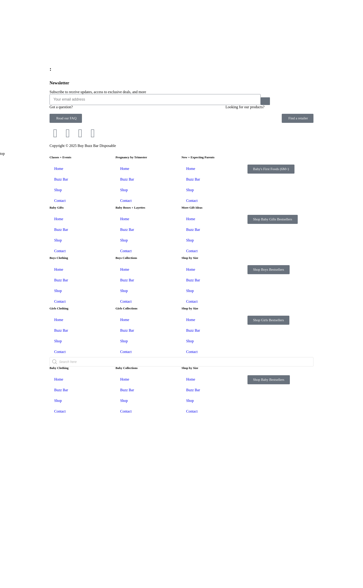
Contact (60, 372)
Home (58, 340)
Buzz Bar (61, 351)
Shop (58, 361)
